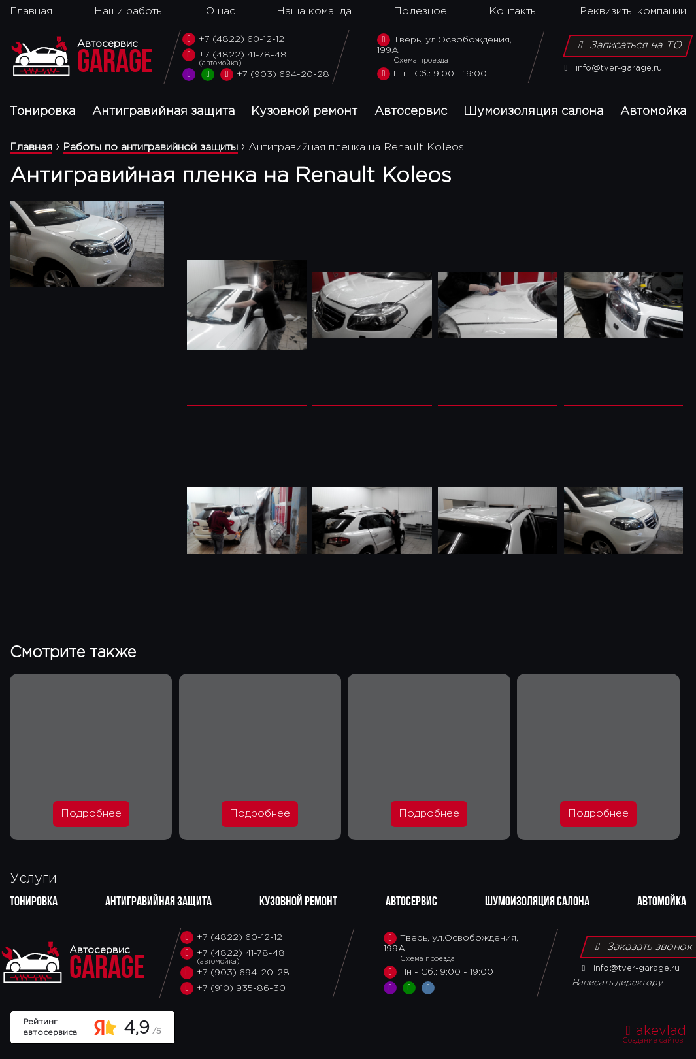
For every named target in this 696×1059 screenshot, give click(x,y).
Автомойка (653, 111)
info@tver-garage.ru (610, 68)
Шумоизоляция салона (533, 111)
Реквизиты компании (633, 11)
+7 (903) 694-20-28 (274, 74)
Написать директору (617, 982)
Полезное (420, 11)
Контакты (513, 11)
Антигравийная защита (163, 111)
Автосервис (410, 111)
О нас (220, 11)
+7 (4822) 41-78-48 (255, 58)
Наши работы (129, 11)
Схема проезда (420, 60)
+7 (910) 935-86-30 (233, 988)
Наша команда (314, 11)
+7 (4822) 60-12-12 (233, 39)
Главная (31, 11)
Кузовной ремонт (304, 111)
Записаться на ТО (628, 45)
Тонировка (42, 111)
